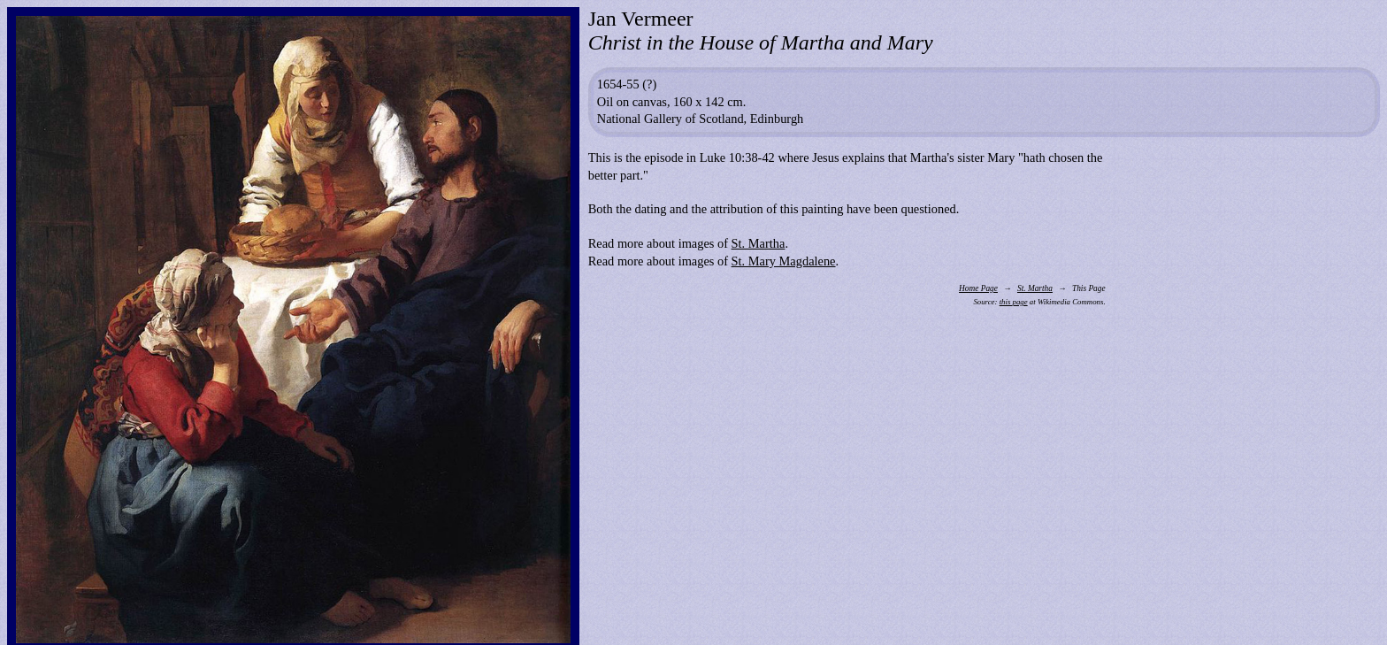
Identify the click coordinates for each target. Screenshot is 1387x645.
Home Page (978, 288)
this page (1014, 301)
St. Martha (758, 243)
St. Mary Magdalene (784, 261)
